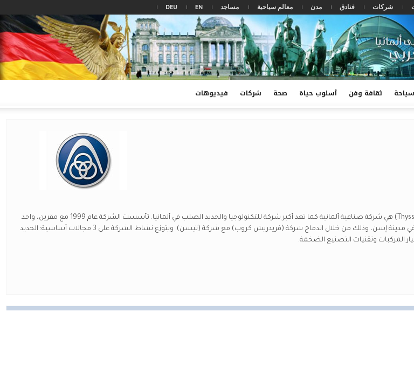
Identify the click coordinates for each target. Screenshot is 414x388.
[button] (11, 93)
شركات (382, 7)
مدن (316, 7)
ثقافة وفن (365, 93)
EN (199, 7)
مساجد (229, 7)
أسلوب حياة (318, 93)
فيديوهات (210, 97)
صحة (280, 93)
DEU (171, 7)
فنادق (347, 7)
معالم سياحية (275, 7)
